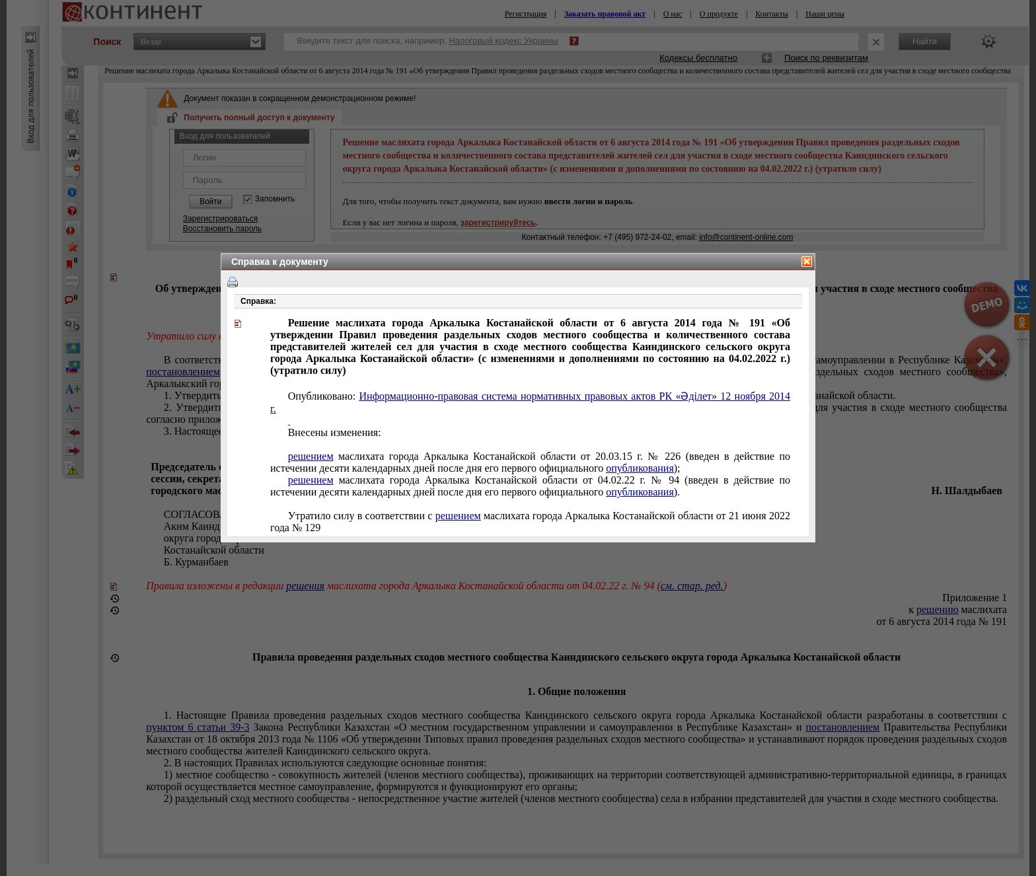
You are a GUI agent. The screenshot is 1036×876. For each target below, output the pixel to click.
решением (311, 456)
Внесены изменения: (334, 432)
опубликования (640, 468)
